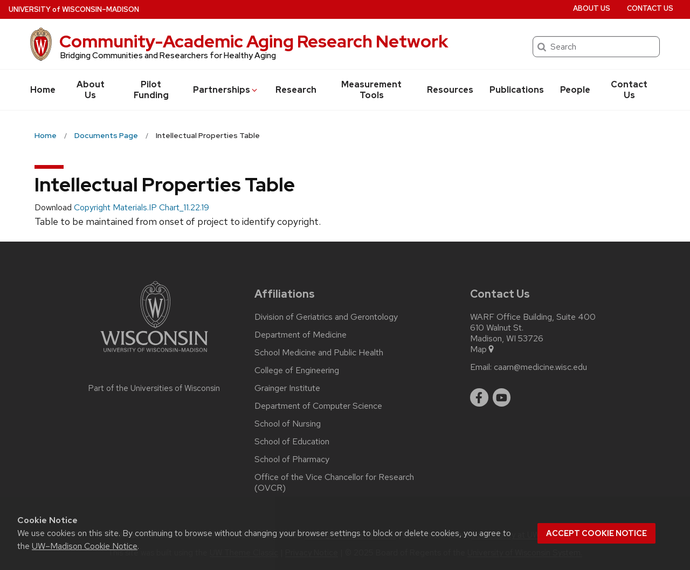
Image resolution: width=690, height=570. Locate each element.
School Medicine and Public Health (318, 352)
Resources (450, 89)
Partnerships (226, 89)
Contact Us (629, 90)
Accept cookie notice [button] (596, 533)
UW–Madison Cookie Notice (84, 546)
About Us (91, 90)
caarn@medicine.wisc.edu (540, 367)
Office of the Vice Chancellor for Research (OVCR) (334, 482)
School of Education (291, 441)
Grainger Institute (287, 388)
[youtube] (502, 397)
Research (295, 89)
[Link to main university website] (154, 354)
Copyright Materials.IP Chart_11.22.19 (141, 207)
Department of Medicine (300, 334)
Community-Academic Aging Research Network (253, 41)
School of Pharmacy (291, 459)
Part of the (154, 388)
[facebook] (479, 397)
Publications (516, 89)
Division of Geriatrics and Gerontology (326, 317)
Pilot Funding (151, 90)
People (575, 89)
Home (43, 89)
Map (482, 349)
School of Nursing (287, 423)
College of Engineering (296, 370)
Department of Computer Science (318, 406)
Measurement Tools (371, 90)
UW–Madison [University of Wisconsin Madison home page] (74, 9)
